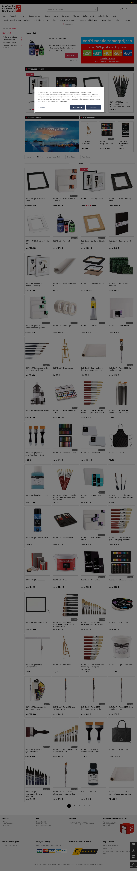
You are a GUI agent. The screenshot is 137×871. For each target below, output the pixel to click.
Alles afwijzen (77, 107)
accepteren (93, 107)
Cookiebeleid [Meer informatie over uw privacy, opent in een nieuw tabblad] (63, 101)
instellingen (41, 107)
